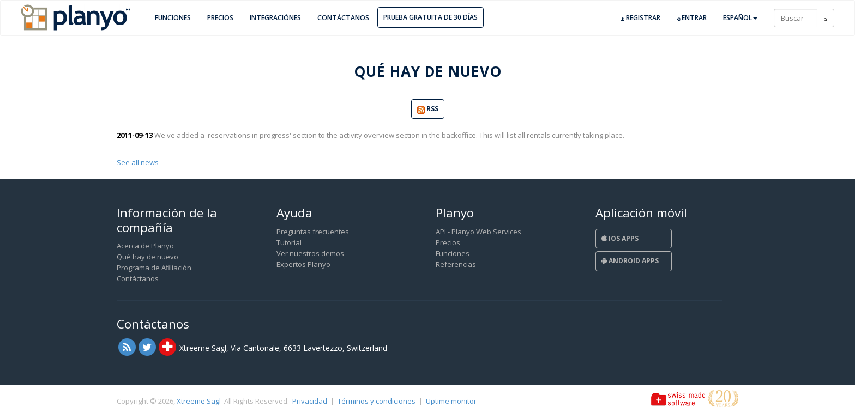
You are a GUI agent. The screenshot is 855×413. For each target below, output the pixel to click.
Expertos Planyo (303, 264)
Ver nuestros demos (310, 253)
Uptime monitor (451, 401)
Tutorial (289, 242)
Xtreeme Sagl (199, 401)
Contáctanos (343, 17)
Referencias (456, 264)
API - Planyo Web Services (478, 231)
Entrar (692, 18)
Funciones (173, 17)
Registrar (640, 18)
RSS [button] (427, 109)
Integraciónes (275, 17)
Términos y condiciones (377, 401)
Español (740, 17)
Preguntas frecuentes (312, 231)
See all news (138, 162)
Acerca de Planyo (145, 246)
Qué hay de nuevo (147, 257)
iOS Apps (620, 238)
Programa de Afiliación (154, 267)
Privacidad (309, 401)
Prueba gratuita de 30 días (430, 17)
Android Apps (630, 260)
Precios (220, 17)
